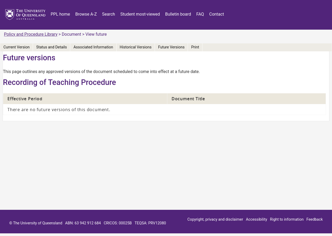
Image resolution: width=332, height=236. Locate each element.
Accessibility (256, 219)
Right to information (286, 219)
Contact (216, 14)
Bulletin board (178, 14)
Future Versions (171, 47)
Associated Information (93, 47)
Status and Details (51, 47)
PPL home (60, 14)
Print (195, 47)
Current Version (16, 47)
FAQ (200, 14)
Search (108, 14)
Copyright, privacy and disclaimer (215, 219)
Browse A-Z (86, 14)
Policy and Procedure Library (31, 34)
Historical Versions (136, 47)
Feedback (314, 219)
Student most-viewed (140, 14)
